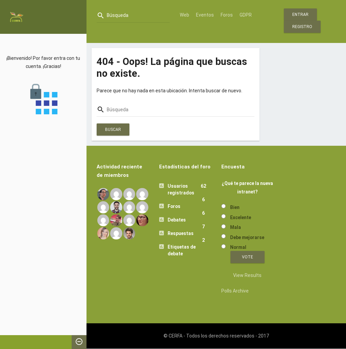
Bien (235, 207)
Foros (227, 15)
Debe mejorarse (247, 237)
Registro (302, 26)
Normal (238, 247)
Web (184, 15)
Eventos (205, 15)
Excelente (240, 217)
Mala (235, 227)
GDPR (246, 15)
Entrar (300, 14)
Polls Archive (235, 291)
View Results (247, 275)
